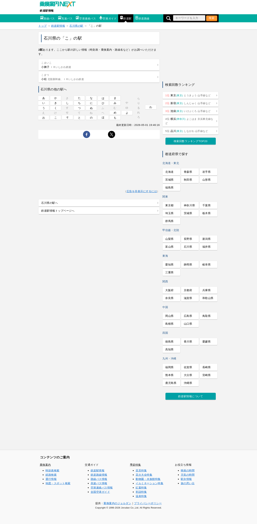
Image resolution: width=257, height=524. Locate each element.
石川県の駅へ (49, 202)
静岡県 (188, 264)
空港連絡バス (86, 18)
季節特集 (135, 464)
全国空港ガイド (100, 491)
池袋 (188, 111)
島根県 (169, 323)
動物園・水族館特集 (148, 478)
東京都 (169, 205)
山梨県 (169, 238)
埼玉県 (169, 213)
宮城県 (169, 179)
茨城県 (188, 213)
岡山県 (169, 315)
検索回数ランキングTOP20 (191, 141)
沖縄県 (188, 382)
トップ (42, 25)
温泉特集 (141, 496)
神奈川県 (189, 205)
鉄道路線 (142, 18)
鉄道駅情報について (190, 396)
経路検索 (51, 474)
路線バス (47, 18)
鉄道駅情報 (47, 10)
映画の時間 (188, 470)
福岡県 (169, 367)
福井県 (206, 246)
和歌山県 (207, 298)
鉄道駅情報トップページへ (57, 210)
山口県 (188, 323)
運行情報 (51, 478)
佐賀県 (188, 367)
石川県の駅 (76, 25)
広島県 (188, 315)
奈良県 (169, 298)
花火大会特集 (144, 474)
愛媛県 (206, 341)
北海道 (169, 171)
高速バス (65, 18)
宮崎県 (206, 375)
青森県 (188, 171)
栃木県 (206, 213)
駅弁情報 (186, 478)
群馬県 (169, 221)
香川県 (188, 341)
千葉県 (206, 205)
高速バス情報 (99, 483)
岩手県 (206, 171)
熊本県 (169, 375)
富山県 (169, 246)
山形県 (206, 179)
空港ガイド (108, 18)
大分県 (188, 375)
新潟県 (206, 238)
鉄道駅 (126, 18)
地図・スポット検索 (58, 483)
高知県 (169, 349)
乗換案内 (45, 464)
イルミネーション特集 (149, 483)
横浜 (189, 121)
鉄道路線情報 (99, 474)
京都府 (188, 290)
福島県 (169, 187)
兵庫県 (206, 290)
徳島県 (169, 341)
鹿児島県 (170, 382)
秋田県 (188, 179)
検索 (212, 17)
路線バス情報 (99, 478)
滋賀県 (188, 298)
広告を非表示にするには (142, 191)
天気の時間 (188, 474)
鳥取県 (206, 315)
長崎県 (206, 367)
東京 (188, 95)
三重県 (169, 272)
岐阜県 (206, 264)
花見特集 (141, 470)
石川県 (188, 246)
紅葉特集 (141, 487)
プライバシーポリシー (148, 503)
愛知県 (169, 264)
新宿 (188, 103)
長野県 (188, 238)
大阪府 (169, 290)
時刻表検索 (52, 470)
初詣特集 (141, 491)
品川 (186, 130)
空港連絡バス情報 (102, 487)
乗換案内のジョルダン (117, 503)
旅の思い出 (188, 483)
